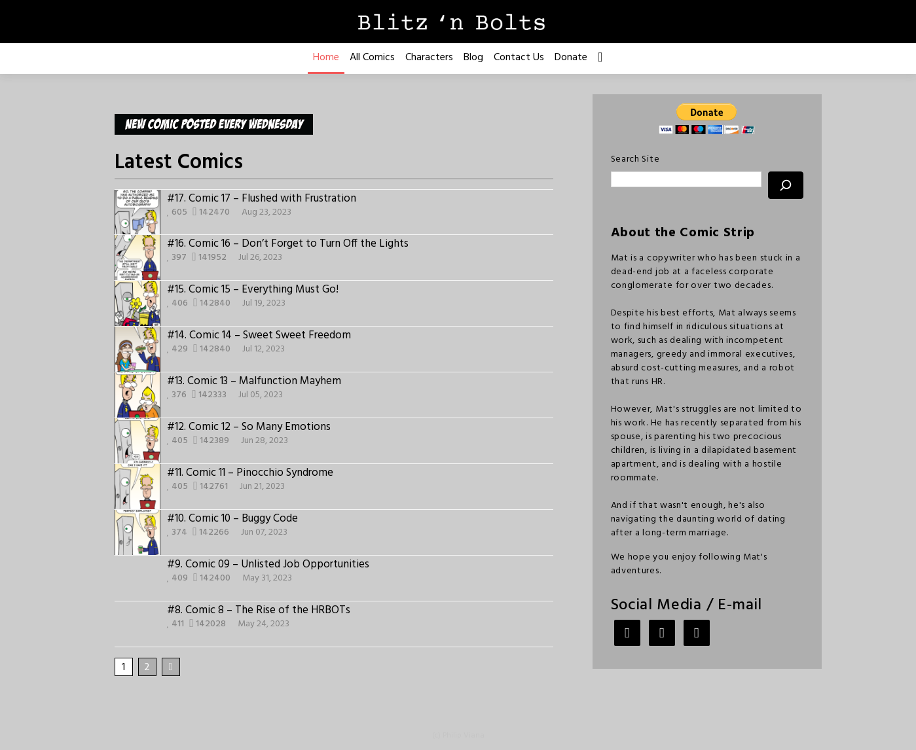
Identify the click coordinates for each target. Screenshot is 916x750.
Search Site (635, 159)
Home (326, 57)
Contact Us (519, 57)
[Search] (785, 185)
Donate (571, 57)
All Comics (372, 57)
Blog (473, 57)
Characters (429, 57)
